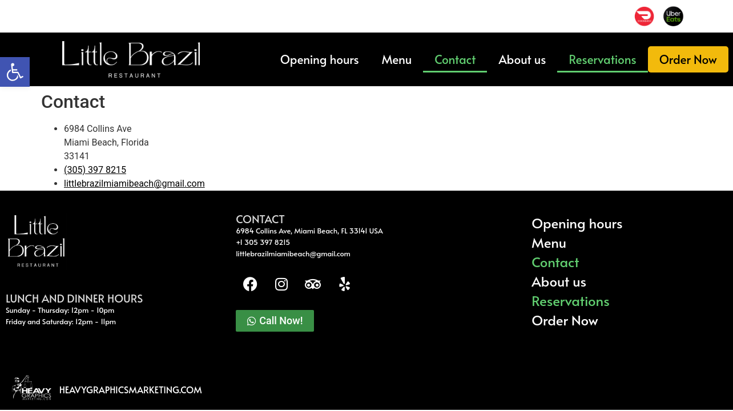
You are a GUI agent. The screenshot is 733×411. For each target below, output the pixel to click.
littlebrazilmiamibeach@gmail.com (134, 183)
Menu (397, 59)
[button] (15, 72)
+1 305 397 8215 (263, 242)
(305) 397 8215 (95, 169)
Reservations (602, 59)
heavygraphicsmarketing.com (130, 389)
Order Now (688, 59)
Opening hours (319, 59)
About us (522, 59)
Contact (455, 59)
